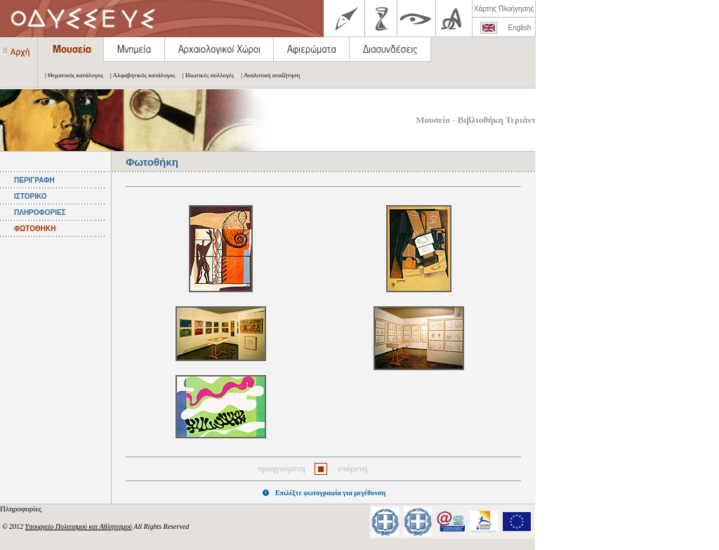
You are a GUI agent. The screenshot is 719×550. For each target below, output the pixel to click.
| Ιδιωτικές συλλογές (205, 75)
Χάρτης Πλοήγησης (504, 9)
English (520, 28)
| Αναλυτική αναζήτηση (267, 75)
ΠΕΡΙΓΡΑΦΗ (34, 180)
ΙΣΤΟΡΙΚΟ (30, 196)
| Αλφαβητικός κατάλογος (139, 75)
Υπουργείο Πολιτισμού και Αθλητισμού (78, 526)
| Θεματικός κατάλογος (70, 75)
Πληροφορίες (22, 508)
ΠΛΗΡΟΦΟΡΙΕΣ (40, 212)
